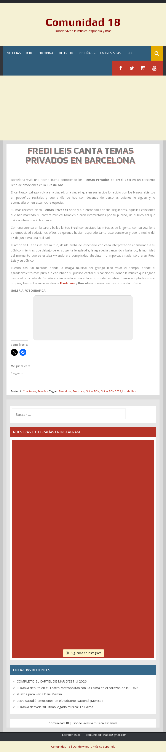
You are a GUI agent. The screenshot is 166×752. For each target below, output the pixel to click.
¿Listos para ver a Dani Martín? (39, 694)
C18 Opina (45, 53)
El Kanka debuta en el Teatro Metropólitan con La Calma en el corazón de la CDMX (78, 688)
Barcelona (65, 391)
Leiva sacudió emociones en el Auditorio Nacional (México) (60, 700)
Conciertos (29, 391)
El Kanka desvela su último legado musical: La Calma (55, 707)
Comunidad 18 (83, 22)
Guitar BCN (92, 391)
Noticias (14, 53)
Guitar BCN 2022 (111, 391)
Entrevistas (110, 53)
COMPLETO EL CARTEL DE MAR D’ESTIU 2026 (52, 681)
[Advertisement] (83, 108)
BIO (129, 53)
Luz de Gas (129, 391)
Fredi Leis (79, 391)
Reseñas (86, 53)
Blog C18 (66, 53)
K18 (29, 53)
